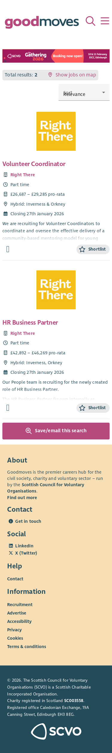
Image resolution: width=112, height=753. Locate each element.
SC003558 (73, 700)
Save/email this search (56, 431)
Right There (22, 174)
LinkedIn (24, 546)
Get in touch (28, 521)
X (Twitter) (26, 553)
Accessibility (19, 621)
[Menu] (105, 21)
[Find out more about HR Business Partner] (7, 407)
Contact (15, 579)
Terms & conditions (26, 646)
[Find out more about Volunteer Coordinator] (7, 249)
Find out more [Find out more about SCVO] (22, 497)
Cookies (15, 638)
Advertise (16, 613)
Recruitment (20, 604)
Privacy (14, 629)
